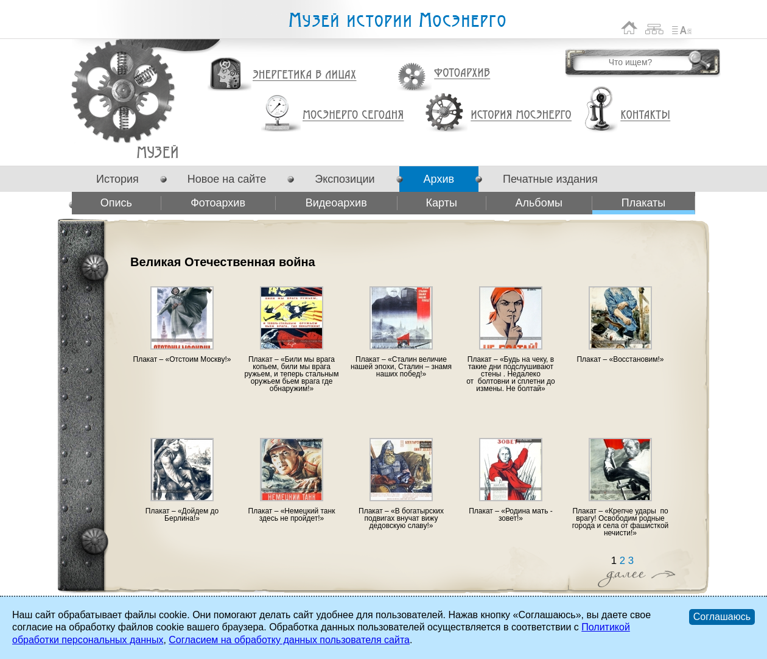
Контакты (645, 115)
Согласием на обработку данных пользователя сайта (289, 640)
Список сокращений (682, 27)
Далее (636, 575)
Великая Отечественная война (157, 152)
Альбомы (538, 203)
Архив (439, 179)
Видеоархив (336, 203)
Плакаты (644, 203)
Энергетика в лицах (304, 75)
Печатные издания (550, 179)
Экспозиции (344, 179)
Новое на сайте (226, 179)
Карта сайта (655, 27)
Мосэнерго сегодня (353, 115)
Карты (441, 203)
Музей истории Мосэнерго (397, 20)
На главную (629, 27)
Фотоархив (461, 73)
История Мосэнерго (521, 115)
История (117, 179)
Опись (116, 203)
